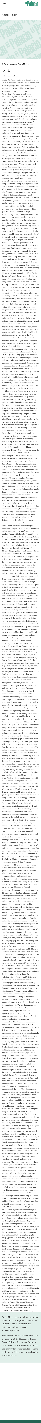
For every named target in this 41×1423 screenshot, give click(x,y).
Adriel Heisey (9, 64)
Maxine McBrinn (23, 64)
